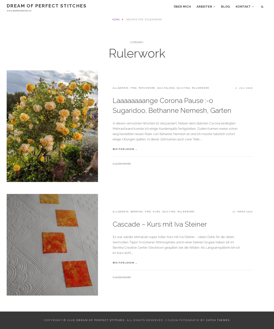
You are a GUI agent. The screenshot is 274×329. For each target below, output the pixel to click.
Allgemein (121, 88)
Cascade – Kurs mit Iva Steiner (160, 224)
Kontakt (243, 6)
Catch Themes (218, 320)
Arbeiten (204, 6)
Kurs (156, 211)
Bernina (137, 211)
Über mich (182, 6)
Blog (225, 6)
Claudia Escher (122, 164)
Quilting (183, 88)
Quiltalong (166, 88)
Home (116, 19)
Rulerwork (200, 88)
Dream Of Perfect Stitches (47, 6)
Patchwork (147, 88)
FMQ (134, 88)
